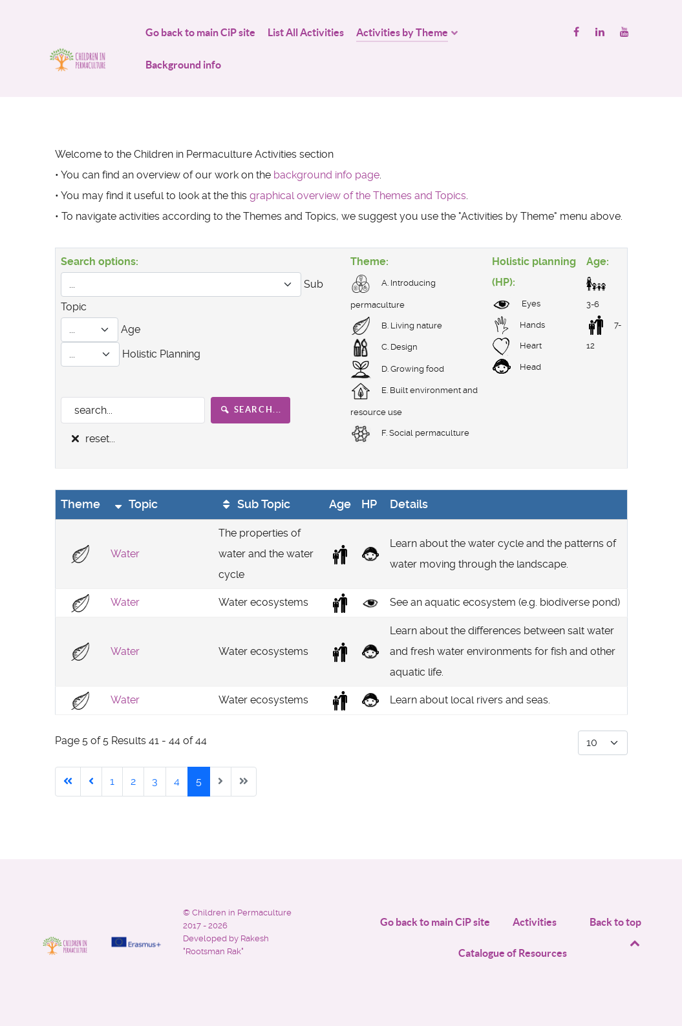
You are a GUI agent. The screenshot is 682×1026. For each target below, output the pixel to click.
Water (125, 554)
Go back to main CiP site (435, 922)
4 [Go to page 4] (177, 781)
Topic (134, 504)
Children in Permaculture (242, 912)
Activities (535, 922)
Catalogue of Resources (512, 953)
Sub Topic (254, 504)
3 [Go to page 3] (155, 781)
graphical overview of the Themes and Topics (358, 195)
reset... (92, 439)
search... (250, 409)
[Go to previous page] (91, 781)
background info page (326, 175)
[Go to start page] (68, 781)
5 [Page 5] (199, 781)
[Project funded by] (136, 914)
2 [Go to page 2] (133, 781)
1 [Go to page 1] (112, 781)
